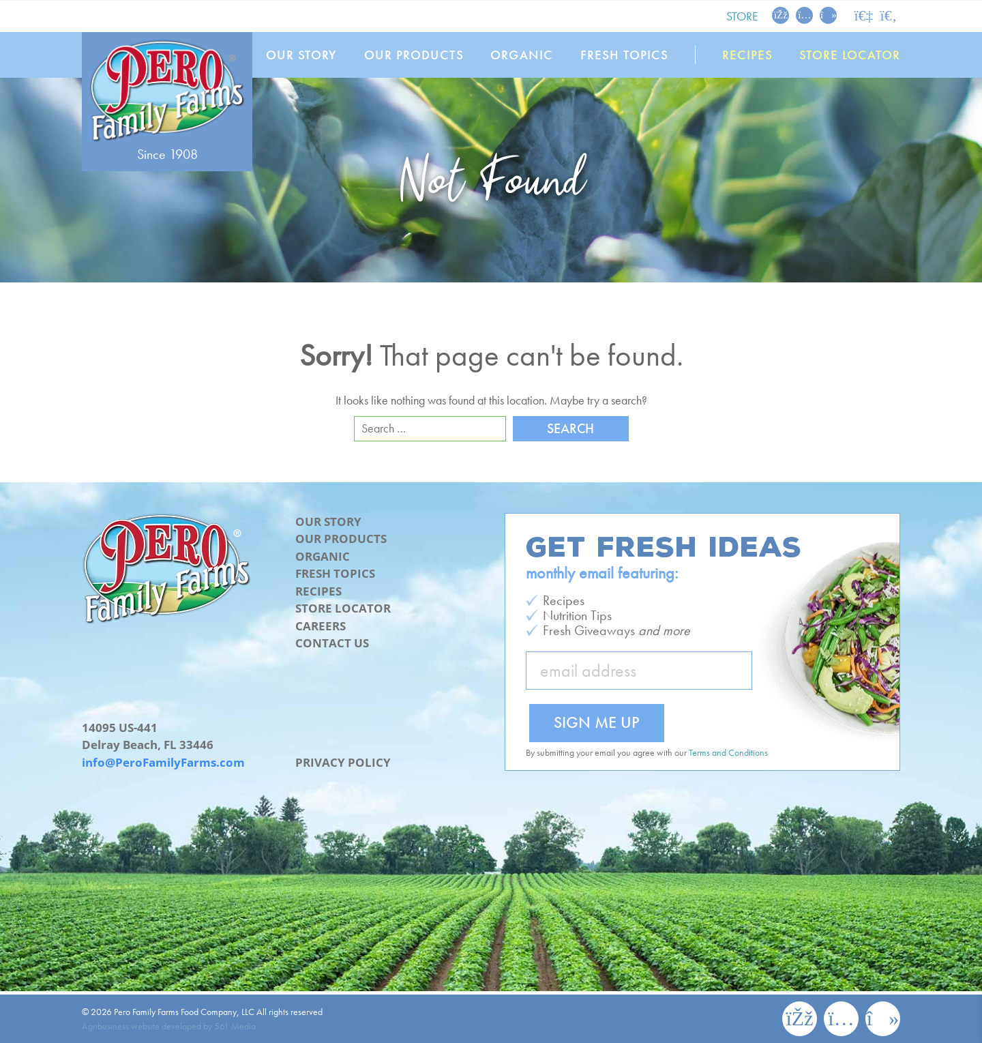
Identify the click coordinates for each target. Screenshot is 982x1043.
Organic (521, 55)
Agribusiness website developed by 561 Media (169, 1026)
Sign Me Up (597, 722)
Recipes (747, 55)
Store (742, 16)
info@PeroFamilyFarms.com (163, 762)
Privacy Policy (343, 762)
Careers (320, 626)
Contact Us (332, 643)
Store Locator (849, 55)
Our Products (414, 55)
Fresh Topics (624, 55)
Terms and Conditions (728, 752)
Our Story (301, 55)
